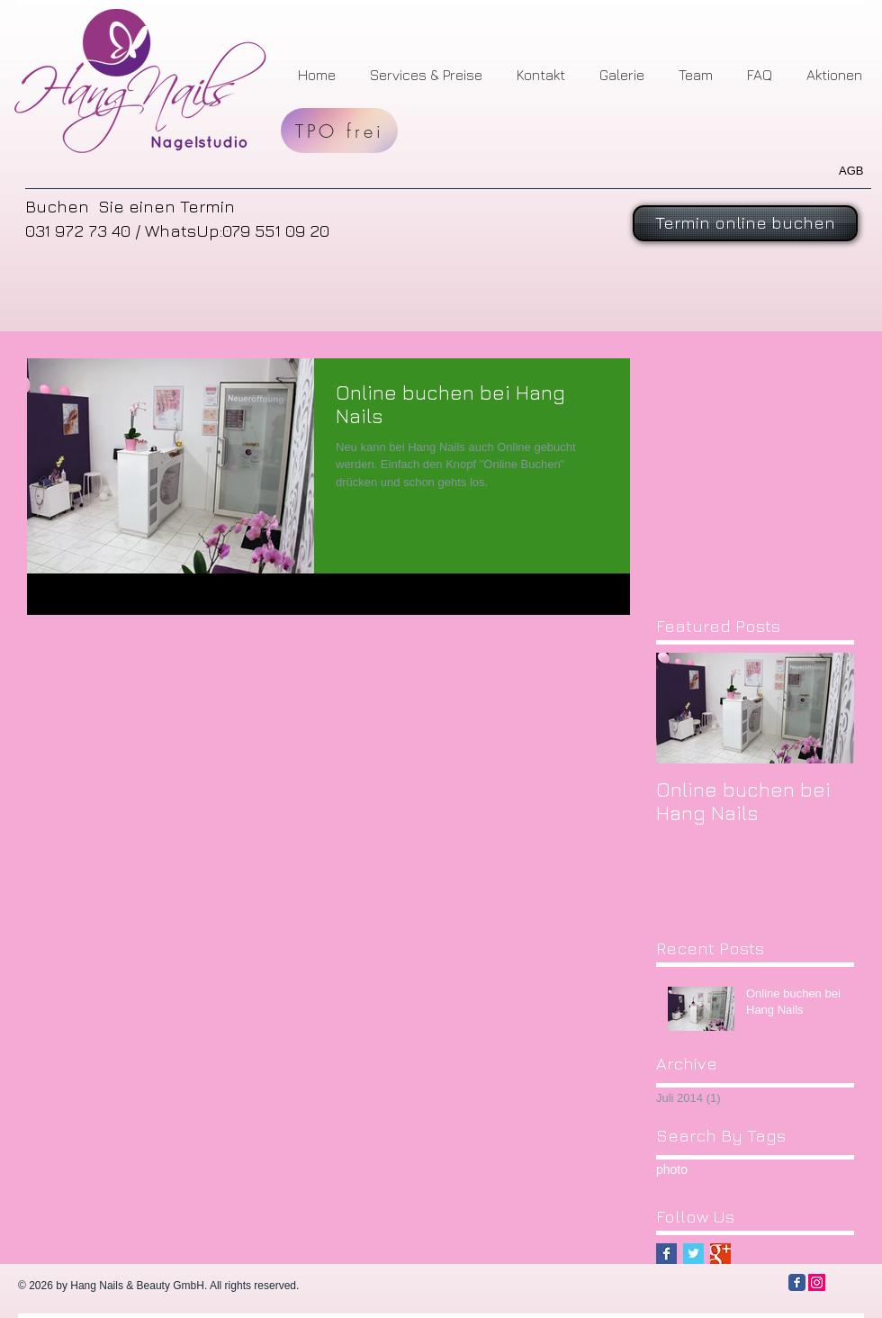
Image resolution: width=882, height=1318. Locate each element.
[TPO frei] (339, 130)
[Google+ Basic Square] (720, 1253)
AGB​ (851, 170)
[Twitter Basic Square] (693, 1253)
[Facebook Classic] (797, 1282)
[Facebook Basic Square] (666, 1253)
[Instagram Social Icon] (816, 1282)
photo (672, 1169)
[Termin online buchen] (745, 223)
